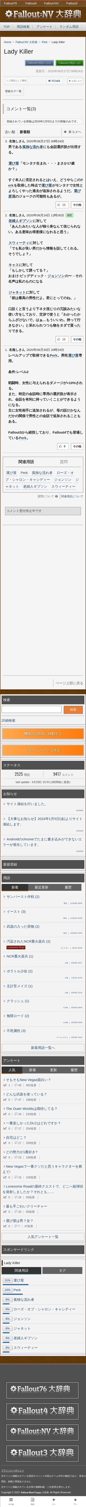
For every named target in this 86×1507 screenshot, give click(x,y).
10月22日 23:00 (72, 933)
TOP (6, 26)
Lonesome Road (16, 947)
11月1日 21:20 (73, 978)
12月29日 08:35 (73, 903)
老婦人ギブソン (20, 221)
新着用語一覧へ (43, 1048)
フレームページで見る (43, 750)
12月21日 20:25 (72, 918)
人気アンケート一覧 (43, 1237)
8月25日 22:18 (73, 993)
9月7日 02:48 (71, 948)
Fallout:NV (51, 3)
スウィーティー (63, 486)
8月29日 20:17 (73, 963)
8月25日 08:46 (72, 1007)
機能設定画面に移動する (43, 734)
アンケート (44, 26)
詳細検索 (8, 720)
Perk (53, 355)
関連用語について (72, 496)
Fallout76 (10, 3)
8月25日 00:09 (72, 1022)
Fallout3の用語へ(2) (69, 63)
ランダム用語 (69, 26)
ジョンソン (56, 276)
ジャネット (17, 292)
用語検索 (23, 26)
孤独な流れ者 (32, 147)
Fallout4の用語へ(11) (39, 63)
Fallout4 (31, 3)
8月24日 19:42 (69, 1037)
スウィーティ (18, 243)
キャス (13, 265)
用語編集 (54, 81)
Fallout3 (72, 3)
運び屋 (13, 163)
